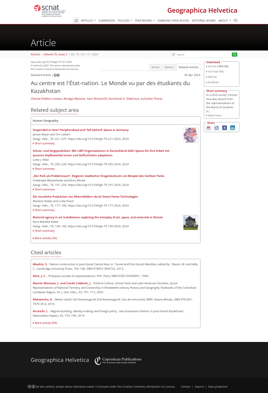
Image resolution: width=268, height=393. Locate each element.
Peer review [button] (143, 20)
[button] (173, 54)
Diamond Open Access (173, 20)
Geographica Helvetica (202, 10)
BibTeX (212, 77)
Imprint (199, 386)
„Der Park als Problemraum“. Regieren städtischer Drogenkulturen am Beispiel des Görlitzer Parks (98, 176)
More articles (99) (46, 323)
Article (155, 67)
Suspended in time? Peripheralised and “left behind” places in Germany (81, 130)
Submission (106, 20)
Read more (215, 115)
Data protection (218, 386)
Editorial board (204, 20)
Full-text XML (216, 71)
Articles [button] (87, 20)
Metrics (169, 67)
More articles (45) (46, 238)
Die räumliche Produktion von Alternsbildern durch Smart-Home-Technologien (85, 196)
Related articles (188, 67)
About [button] (223, 20)
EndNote (213, 82)
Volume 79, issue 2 (55, 54)
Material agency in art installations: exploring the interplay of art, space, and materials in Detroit (98, 217)
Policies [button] (124, 20)
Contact (185, 386)
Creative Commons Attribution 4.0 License (148, 386)
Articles (35, 54)
